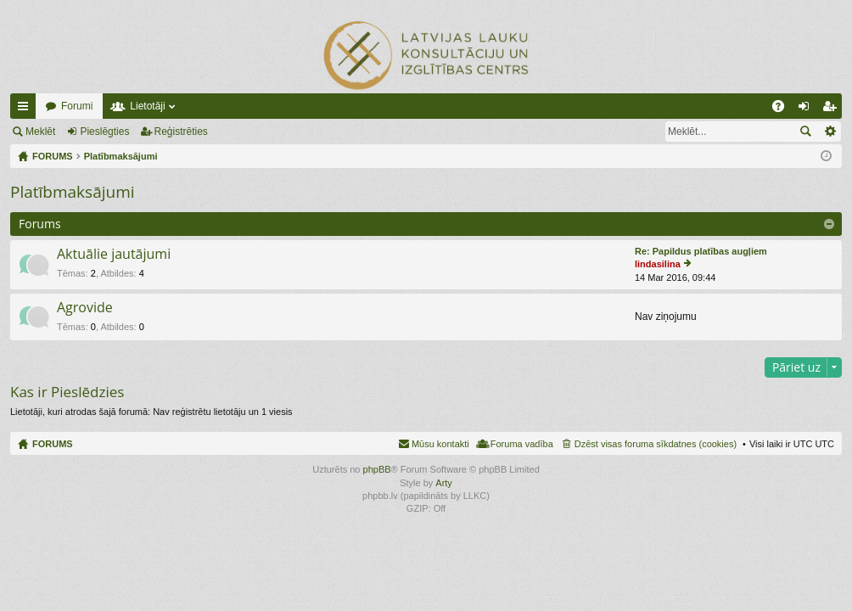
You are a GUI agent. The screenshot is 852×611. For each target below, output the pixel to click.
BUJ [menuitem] (783, 109)
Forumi (76, 106)
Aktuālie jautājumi (114, 254)
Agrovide (85, 308)
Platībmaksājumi (72, 192)
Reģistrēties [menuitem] (832, 109)
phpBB (377, 469)
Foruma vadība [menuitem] (521, 444)
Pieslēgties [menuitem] (807, 109)
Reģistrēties (181, 131)
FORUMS (52, 444)
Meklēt (40, 131)
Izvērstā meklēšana (829, 131)
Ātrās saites (26, 109)
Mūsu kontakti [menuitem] (440, 444)
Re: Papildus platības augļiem (701, 251)
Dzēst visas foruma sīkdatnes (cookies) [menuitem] (656, 444)
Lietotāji (147, 106)
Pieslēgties (104, 131)
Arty (443, 483)
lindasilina (658, 264)
